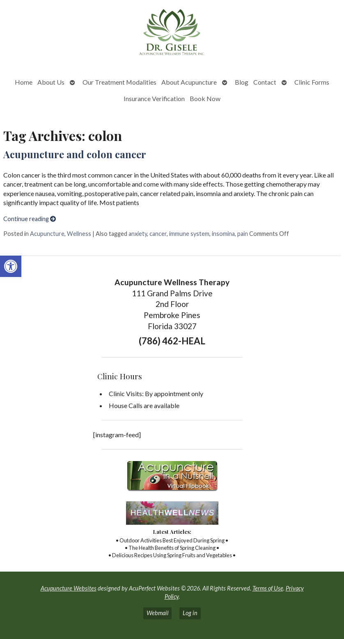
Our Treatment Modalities (119, 82)
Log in (190, 612)
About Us (50, 82)
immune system (189, 233)
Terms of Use (267, 588)
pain (242, 233)
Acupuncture (47, 233)
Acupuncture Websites (68, 588)
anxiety (137, 233)
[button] (10, 266)
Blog (241, 82)
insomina (223, 233)
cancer (158, 233)
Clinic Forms (311, 82)
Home (23, 82)
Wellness (79, 233)
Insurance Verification (154, 98)
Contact (264, 82)
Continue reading (29, 218)
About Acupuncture (189, 82)
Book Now (205, 98)
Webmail (157, 612)
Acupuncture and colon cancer (74, 154)
